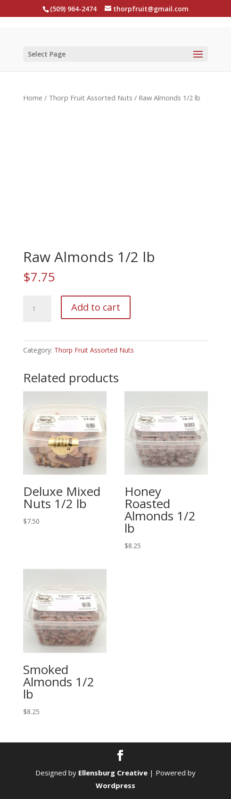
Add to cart (95, 307)
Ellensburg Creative (113, 772)
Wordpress (115, 785)
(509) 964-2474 (73, 8)
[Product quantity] (37, 309)
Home (32, 97)
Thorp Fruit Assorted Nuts (90, 97)
